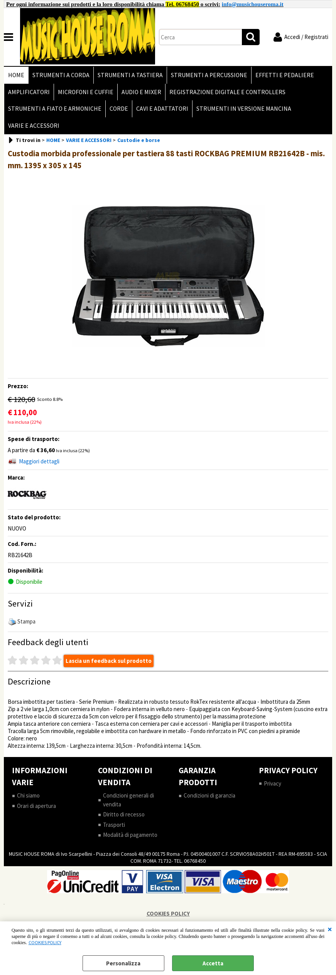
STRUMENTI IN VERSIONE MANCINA (243, 108)
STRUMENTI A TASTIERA (130, 75)
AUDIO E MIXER (141, 92)
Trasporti (114, 824)
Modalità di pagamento (130, 834)
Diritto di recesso (124, 814)
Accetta (213, 963)
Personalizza (123, 963)
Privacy (272, 783)
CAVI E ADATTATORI (162, 108)
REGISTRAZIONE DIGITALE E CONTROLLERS (227, 92)
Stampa (26, 621)
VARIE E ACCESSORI (33, 125)
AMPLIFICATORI (29, 92)
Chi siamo (28, 795)
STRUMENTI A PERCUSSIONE (209, 75)
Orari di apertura (36, 805)
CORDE (119, 108)
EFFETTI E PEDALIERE (284, 75)
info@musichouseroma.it (253, 4)
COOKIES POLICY (45, 942)
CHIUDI (330, 929)
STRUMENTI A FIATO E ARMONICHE (54, 108)
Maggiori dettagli (39, 461)
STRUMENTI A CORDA (60, 75)
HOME (16, 75)
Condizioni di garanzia (209, 795)
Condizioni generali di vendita (128, 800)
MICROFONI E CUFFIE (85, 92)
